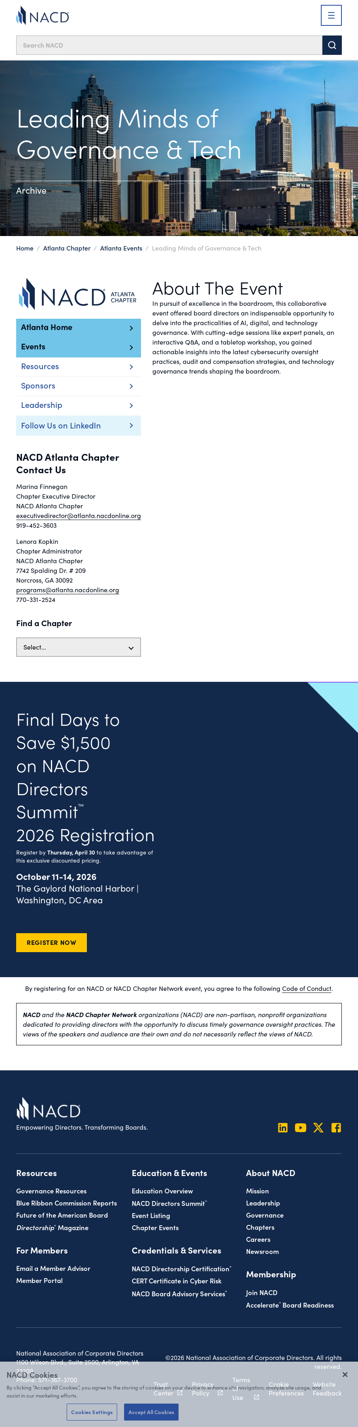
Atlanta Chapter (67, 247)
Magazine (52, 1227)
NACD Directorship (182, 1268)
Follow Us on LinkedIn (61, 425)
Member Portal (39, 1280)
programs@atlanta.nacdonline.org (67, 589)
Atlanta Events (121, 247)
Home (25, 247)
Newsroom (262, 1251)
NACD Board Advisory (179, 1293)
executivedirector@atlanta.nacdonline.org (78, 515)
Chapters (260, 1226)
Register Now (51, 942)
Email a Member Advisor (53, 1267)
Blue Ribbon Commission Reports (66, 1202)
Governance (265, 1214)
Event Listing (151, 1215)
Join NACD (262, 1292)
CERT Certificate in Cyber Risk (176, 1280)
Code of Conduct (306, 988)
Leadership (263, 1202)
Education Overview (162, 1190)
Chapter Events (155, 1227)
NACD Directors (169, 1203)
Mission (257, 1190)
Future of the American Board (62, 1214)
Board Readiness (290, 1304)
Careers (258, 1238)
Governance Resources (51, 1190)
